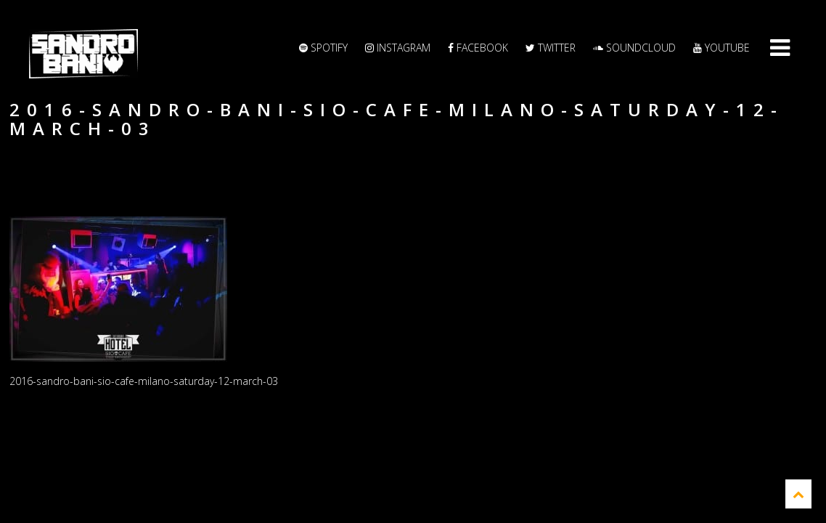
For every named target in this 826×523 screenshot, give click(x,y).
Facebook (478, 47)
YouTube (721, 47)
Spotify (323, 47)
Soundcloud (634, 47)
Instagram (397, 47)
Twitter (551, 47)
